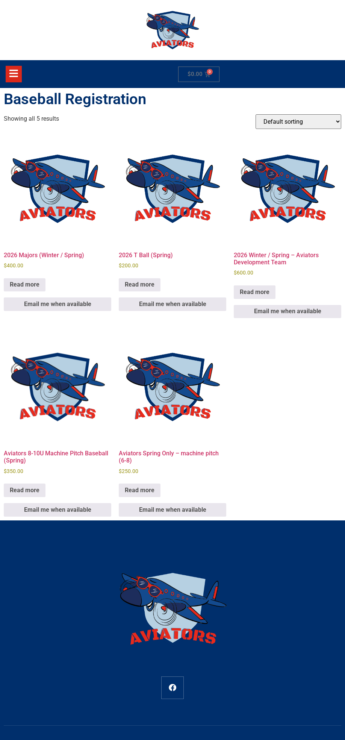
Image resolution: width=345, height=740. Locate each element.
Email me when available (57, 304)
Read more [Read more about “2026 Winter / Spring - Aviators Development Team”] (254, 292)
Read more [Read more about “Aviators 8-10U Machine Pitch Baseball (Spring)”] (24, 490)
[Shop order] (298, 121)
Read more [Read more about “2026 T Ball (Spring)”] (139, 284)
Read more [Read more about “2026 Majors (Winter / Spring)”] (24, 284)
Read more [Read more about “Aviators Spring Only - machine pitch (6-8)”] (139, 490)
